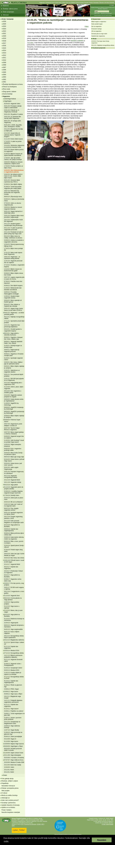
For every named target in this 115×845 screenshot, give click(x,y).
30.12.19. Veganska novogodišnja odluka (10, 476)
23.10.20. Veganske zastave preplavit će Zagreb (13, 396)
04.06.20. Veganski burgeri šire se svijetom (14, 437)
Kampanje (96, 2)
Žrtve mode (6, 89)
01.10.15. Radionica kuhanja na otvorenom (14, 619)
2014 (4, 50)
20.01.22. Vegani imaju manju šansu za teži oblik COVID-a (13, 309)
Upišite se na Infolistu (8, 807)
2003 (4, 77)
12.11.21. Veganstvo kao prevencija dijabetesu (12, 325)
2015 (4, 48)
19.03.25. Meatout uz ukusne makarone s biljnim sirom (13, 162)
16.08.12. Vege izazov (11, 691)
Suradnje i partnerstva (8, 803)
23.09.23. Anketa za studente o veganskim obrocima (14, 241)
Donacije (111, 2)
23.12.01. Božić (9, 770)
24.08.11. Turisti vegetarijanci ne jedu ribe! (14, 714)
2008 (4, 65)
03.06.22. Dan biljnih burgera (13, 285)
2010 (4, 60)
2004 (4, 74)
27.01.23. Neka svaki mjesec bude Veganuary (13, 253)
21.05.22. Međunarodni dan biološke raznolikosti (13, 288)
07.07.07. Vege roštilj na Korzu (13, 760)
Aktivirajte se (6, 798)
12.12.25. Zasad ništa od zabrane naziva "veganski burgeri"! (12, 134)
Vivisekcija (48, 2)
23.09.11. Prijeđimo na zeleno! (13, 711)
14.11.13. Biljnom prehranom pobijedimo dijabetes (13, 656)
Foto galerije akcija (7, 778)
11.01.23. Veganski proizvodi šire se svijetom (13, 261)
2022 (4, 31)
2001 (4, 82)
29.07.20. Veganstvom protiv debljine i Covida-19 (13, 424)
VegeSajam (7, 101)
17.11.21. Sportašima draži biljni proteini (14, 321)
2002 (4, 79)
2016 (4, 45)
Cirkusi (63, 2)
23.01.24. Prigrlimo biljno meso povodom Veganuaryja (14, 216)
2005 (4, 72)
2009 (4, 62)
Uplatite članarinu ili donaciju (11, 805)
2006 (4, 70)
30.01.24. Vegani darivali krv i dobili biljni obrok (13, 212)
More (86, 26)
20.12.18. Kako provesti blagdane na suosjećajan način (14, 521)
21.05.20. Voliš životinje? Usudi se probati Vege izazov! (14, 441)
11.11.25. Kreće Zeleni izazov (13, 139)
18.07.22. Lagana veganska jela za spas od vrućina (14, 278)
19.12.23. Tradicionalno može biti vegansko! (13, 220)
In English (111, 5)
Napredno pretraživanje (106, 13)
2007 (4, 67)
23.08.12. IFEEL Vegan (11, 689)
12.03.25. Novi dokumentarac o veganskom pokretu (14, 171)
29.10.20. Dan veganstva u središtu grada (12, 391)
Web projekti (5, 790)
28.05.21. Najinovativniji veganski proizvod (11, 350)
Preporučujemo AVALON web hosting (103, 15)
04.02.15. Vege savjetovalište (13, 629)
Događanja (5, 783)
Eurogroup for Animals (30, 824)
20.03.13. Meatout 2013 (11, 670)
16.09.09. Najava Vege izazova (14, 744)
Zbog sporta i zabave (9, 91)
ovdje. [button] (6, 841)
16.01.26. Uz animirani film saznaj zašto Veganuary (12, 117)
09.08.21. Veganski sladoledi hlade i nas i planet (13, 342)
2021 (4, 33)
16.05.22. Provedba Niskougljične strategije (11, 293)
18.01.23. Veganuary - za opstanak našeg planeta (12, 257)
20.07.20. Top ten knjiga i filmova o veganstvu (12, 428)
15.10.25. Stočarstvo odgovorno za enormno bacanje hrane (14, 146)
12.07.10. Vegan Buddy (11, 730)
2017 (4, 43)
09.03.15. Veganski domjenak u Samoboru (14, 626)
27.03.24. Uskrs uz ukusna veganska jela (12, 204)
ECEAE (39, 824)
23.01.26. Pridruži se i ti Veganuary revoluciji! (11, 111)
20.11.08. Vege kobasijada (12, 755)
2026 (4, 21)
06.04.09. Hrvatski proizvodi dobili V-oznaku (13, 749)
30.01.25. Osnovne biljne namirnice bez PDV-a (12, 181)
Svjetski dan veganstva (98, 36)
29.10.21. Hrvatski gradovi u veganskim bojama (13, 330)
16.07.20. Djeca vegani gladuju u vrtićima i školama (14, 433)
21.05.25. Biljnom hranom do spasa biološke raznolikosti (13, 154)
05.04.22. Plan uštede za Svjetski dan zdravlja (12, 305)
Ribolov (73, 2)
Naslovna (6, 6)
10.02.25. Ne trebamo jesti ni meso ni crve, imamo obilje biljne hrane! (13, 176)
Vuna (60, 2)
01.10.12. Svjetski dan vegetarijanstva (11, 681)
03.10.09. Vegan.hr (10, 739)
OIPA (13, 825)
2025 (4, 24)
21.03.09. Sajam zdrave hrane (13, 753)
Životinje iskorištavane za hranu (13, 84)
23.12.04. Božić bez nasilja (12, 765)
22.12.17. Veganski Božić (12, 564)
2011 (4, 58)
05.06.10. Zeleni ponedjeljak (13, 736)
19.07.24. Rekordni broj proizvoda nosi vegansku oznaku (12, 192)
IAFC (42, 824)
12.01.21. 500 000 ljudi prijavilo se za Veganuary (14, 379)
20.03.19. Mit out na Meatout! (13, 502)
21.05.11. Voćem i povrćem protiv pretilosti (12, 718)
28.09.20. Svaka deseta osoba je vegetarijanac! (13, 400)
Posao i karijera (6, 810)
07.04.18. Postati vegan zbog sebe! (13, 550)
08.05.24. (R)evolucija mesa (13, 196)
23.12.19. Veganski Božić (12, 480)
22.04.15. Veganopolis (11, 623)
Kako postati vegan (97, 24)
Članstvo (101, 2)
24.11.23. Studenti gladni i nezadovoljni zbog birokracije (13, 224)
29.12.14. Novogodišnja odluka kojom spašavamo (14, 636)
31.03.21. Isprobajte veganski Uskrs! (13, 359)
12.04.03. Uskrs (9, 767)
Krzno (53, 2)
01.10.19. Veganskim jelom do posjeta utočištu (13, 488)
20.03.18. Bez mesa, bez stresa (14, 558)
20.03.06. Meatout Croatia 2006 (14, 762)
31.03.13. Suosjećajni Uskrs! (13, 668)
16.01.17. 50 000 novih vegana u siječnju (14, 588)
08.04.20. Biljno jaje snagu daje (14, 457)
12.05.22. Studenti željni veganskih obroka (11, 297)
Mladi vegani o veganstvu (98, 21)
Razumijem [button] (101, 840)
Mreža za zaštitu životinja (9, 795)
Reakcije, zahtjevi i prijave (10, 781)
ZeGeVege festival (10, 99)
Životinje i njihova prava (10, 9)
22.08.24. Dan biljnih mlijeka (13, 184)
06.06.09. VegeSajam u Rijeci (13, 746)
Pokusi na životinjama (10, 87)
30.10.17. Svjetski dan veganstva (11, 567)
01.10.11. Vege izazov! (11, 709)
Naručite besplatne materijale (11, 812)
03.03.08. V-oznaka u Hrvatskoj (14, 757)
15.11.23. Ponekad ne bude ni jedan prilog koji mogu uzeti (13, 232)
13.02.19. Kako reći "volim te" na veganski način (13, 505)
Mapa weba (97, 13)
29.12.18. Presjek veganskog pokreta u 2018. (13, 517)
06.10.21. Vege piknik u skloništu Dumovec (11, 334)
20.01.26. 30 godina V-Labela (13, 114)
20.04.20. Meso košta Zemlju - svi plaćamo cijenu (13, 453)
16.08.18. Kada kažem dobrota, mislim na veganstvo (14, 538)
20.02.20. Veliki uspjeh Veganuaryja (11, 468)
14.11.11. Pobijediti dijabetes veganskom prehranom (13, 701)
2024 (4, 26)
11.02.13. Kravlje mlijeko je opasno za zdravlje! (12, 673)
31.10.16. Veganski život (12, 595)
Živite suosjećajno (8, 12)
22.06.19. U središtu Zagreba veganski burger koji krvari (13, 492)
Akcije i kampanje (8, 19)
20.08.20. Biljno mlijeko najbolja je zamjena (14, 416)
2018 (4, 41)
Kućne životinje (80, 2)
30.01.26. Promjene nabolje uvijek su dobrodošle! (13, 106)
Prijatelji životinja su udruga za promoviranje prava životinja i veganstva (103, 8)
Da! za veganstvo (96, 26)
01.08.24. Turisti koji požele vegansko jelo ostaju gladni (12, 187)
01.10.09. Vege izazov (11, 741)
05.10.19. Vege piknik (11, 485)
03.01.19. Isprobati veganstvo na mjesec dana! (13, 513)
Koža (56, 2)
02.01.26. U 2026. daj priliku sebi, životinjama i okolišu (13, 125)
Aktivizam (6, 15)
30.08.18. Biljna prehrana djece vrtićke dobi (14, 534)
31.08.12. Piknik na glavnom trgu (13, 685)
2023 (4, 29)
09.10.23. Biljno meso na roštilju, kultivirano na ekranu (13, 237)
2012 (4, 55)
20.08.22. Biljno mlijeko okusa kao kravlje (13, 274)
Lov (70, 2)
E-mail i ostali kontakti (107, 824)
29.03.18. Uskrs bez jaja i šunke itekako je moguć (14, 554)
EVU (22, 824)
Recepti (86, 2)
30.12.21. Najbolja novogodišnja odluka (102, 45)
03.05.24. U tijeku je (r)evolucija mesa (14, 200)
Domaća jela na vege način (99, 33)
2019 (4, 38)
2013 (4, 53)
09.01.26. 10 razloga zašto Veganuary (12, 121)
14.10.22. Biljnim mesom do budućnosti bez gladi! (13, 270)
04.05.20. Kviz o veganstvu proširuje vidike (12, 449)
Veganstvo (42, 2)
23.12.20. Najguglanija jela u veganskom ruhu (13, 383)
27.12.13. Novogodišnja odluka (14, 653)
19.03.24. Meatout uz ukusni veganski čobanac (13, 208)
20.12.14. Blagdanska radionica (14, 640)
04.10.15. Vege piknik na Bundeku (12, 615)
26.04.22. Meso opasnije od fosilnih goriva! (13, 301)
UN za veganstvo (96, 31)
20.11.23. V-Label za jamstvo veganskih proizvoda (13, 228)
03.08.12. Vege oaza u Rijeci (13, 694)
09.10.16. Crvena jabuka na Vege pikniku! (13, 599)
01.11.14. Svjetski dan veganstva (11, 647)
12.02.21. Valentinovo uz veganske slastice (12, 371)
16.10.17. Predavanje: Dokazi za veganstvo (13, 571)
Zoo (67, 2)
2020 (4, 36)
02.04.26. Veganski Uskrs (12, 103)
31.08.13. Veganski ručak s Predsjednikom (12, 664)
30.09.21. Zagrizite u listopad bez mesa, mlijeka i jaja (13, 338)
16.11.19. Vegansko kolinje (12, 482)
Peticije (91, 2)
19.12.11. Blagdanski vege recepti (12, 697)
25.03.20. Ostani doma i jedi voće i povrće (13, 464)
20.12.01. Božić (9, 772)
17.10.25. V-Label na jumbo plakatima (13, 142)
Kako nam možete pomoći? (10, 800)
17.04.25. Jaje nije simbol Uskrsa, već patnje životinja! (13, 158)
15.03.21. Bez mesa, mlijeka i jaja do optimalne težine (13, 363)
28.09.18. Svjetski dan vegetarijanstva (11, 530)
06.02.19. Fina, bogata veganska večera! (11, 509)
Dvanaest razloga (96, 28)
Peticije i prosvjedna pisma (10, 788)
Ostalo (5, 775)
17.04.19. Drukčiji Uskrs (11, 495)
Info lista (106, 2)
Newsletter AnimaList (8, 786)
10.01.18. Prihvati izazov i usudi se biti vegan (14, 561)
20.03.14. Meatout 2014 (11, 650)
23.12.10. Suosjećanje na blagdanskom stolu (12, 722)
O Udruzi (4, 793)
